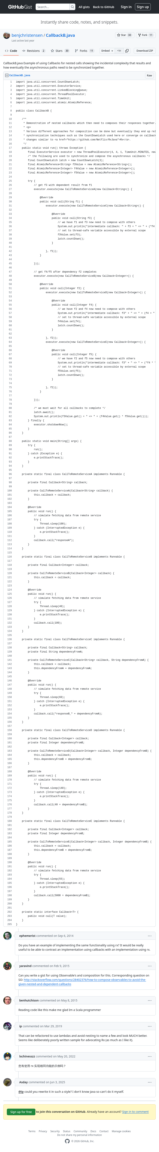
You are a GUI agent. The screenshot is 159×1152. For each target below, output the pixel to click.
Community (80, 1131)
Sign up (143, 7)
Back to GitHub (103, 7)
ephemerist (27, 936)
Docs (93, 1131)
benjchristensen (27, 35)
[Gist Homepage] (20, 6)
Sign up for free (21, 1112)
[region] (79, 503)
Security (55, 1131)
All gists (84, 7)
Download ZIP (144, 50)
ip (20, 1026)
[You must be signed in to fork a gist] (146, 35)
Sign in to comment (135, 1112)
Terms (32, 1131)
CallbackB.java (60, 35)
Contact (104, 1131)
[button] (126, 51)
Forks (84, 51)
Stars (60, 51)
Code (11, 51)
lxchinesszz (27, 1056)
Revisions (34, 51)
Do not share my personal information (79, 1135)
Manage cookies (121, 1131)
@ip (21, 1092)
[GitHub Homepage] (67, 1141)
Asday (23, 1082)
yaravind (25, 966)
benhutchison (29, 1000)
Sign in (126, 7)
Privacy (43, 1131)
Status (66, 1131)
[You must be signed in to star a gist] (124, 35)
